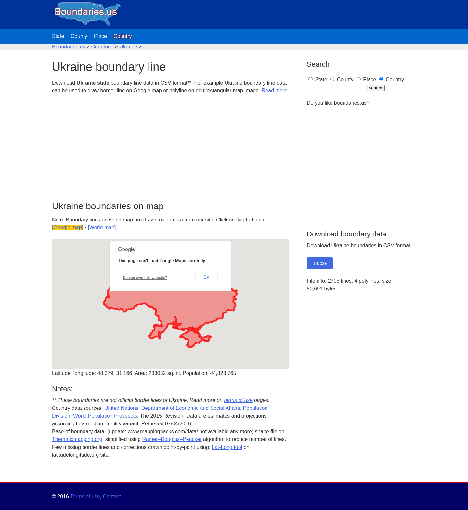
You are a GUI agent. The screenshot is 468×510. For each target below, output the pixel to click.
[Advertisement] (170, 148)
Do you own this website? (145, 277)
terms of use (238, 400)
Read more (274, 90)
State (58, 36)
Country (122, 36)
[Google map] (67, 227)
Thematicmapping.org (77, 439)
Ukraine (128, 46)
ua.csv (319, 263)
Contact (112, 496)
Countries (102, 46)
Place (100, 36)
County (79, 36)
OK (206, 277)
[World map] (102, 227)
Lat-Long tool (227, 447)
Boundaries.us (68, 46)
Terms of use (85, 496)
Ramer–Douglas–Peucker (172, 439)
